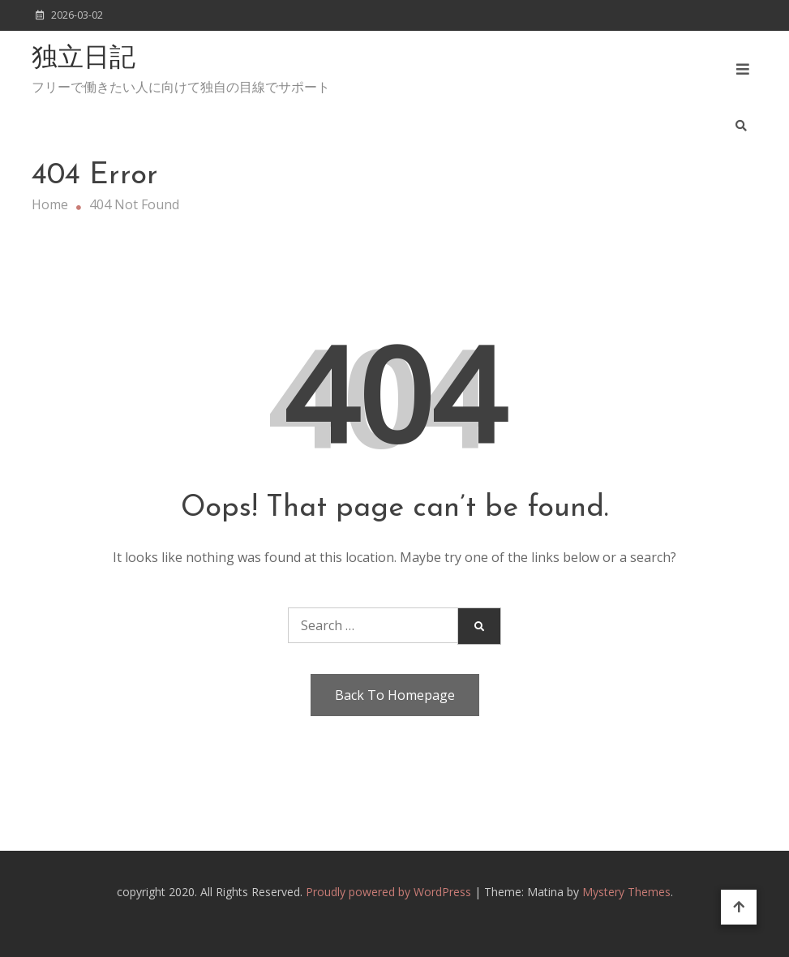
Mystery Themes (626, 891)
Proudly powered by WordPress (390, 891)
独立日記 (83, 59)
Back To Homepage (395, 695)
